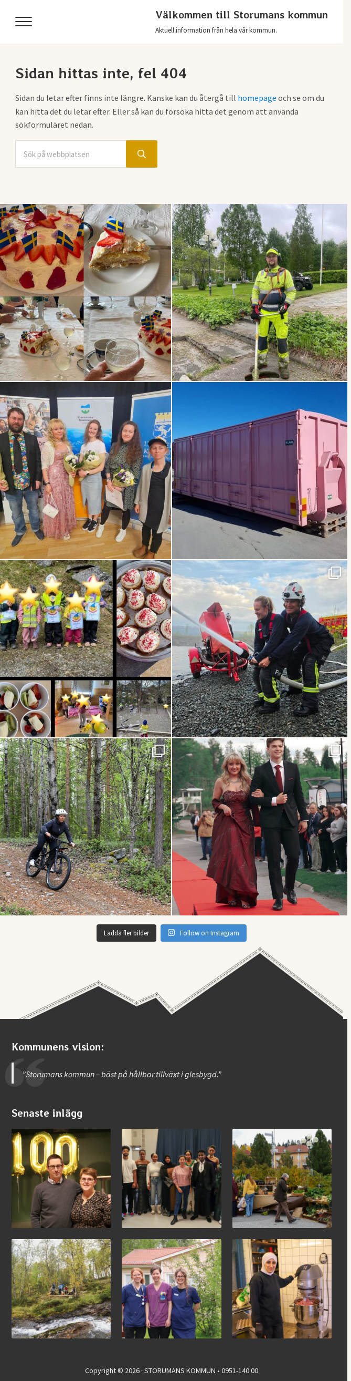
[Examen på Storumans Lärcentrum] (171, 1178)
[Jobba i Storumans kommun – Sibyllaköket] (282, 1288)
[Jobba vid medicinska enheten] (171, 1288)
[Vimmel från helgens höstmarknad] (282, 1178)
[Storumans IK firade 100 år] (61, 1178)
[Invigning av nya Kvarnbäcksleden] (61, 1288)
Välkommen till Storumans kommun (241, 14)
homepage (257, 97)
